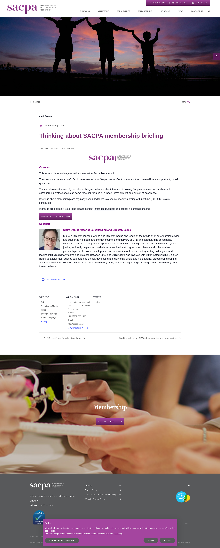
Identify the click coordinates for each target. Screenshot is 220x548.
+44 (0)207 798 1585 (43, 505)
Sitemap (88, 485)
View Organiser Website (78, 328)
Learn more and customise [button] (61, 540)
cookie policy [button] (50, 531)
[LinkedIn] (189, 485)
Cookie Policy (91, 490)
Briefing (44, 321)
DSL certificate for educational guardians (66, 338)
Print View (34, 536)
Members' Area (160, 3)
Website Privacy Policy (95, 499)
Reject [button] (151, 540)
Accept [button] (167, 540)
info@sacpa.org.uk (104, 208)
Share (183, 101)
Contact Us (201, 3)
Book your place (54, 216)
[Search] (208, 11)
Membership (106, 421)
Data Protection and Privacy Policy (100, 494)
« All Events (45, 116)
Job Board (181, 3)
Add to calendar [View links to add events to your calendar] (53, 279)
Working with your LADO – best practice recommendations (148, 338)
